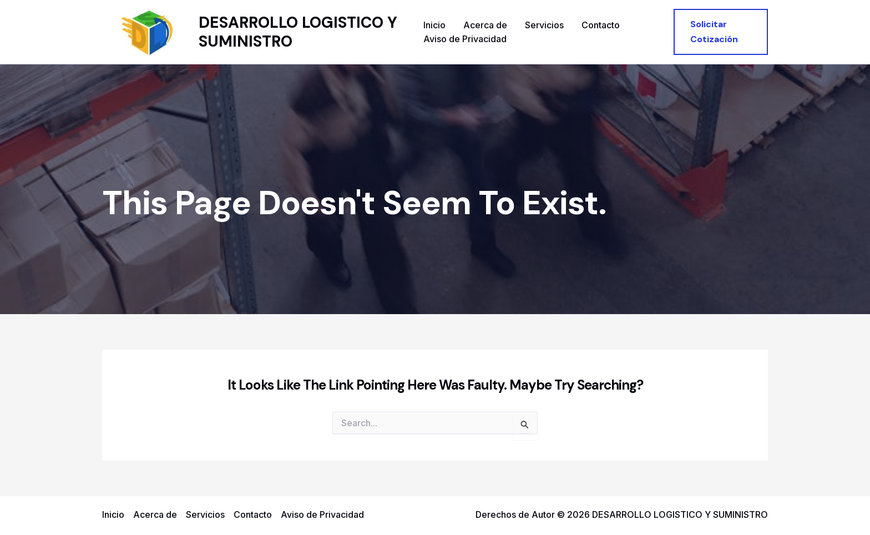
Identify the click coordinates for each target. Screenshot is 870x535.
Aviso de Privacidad (465, 38)
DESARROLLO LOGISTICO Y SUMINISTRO (298, 32)
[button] (721, 32)
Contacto (600, 25)
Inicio (434, 25)
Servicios (544, 25)
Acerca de (485, 25)
